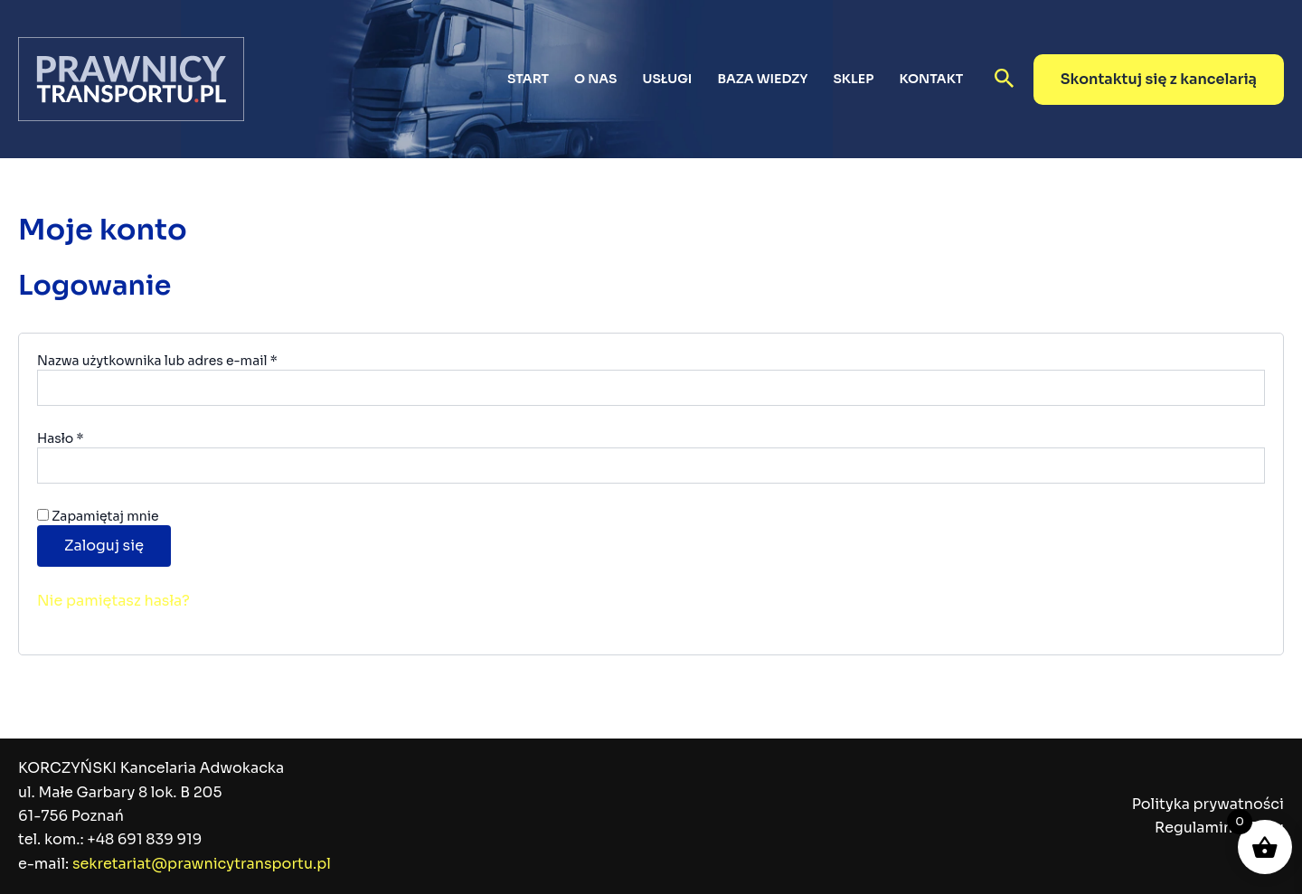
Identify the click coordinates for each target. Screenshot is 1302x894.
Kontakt (931, 79)
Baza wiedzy (762, 79)
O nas (595, 79)
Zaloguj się (104, 545)
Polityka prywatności (1208, 804)
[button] (1004, 79)
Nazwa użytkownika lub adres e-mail (192, 360)
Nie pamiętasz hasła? (113, 600)
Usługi (668, 79)
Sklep (853, 79)
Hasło (95, 438)
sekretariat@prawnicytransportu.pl (201, 863)
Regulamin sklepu (1219, 827)
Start (528, 79)
